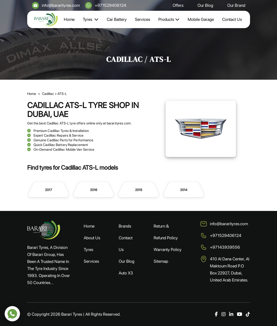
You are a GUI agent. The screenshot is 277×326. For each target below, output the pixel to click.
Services (142, 19)
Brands (125, 226)
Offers (178, 5)
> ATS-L (61, 94)
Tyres (91, 19)
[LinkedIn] (231, 314)
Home (69, 19)
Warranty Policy (168, 249)
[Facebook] (216, 314)
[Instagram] (223, 314)
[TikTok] (248, 314)
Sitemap (161, 261)
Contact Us (232, 19)
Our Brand (236, 5)
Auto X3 (126, 272)
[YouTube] (239, 314)
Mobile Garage (201, 19)
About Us (92, 237)
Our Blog (205, 5)
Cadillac (48, 94)
